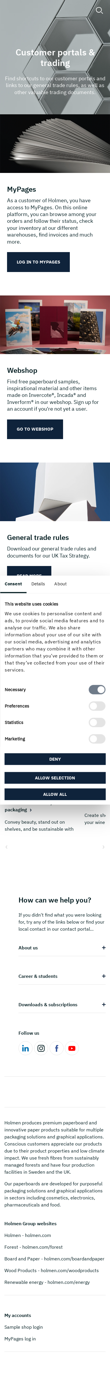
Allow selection (55, 777)
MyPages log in (20, 1339)
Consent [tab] (13, 584)
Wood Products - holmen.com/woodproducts (51, 1270)
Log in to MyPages (38, 262)
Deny (55, 759)
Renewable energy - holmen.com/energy (47, 1282)
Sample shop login (23, 1327)
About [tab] (60, 584)
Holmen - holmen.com (27, 1235)
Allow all (55, 794)
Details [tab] (38, 584)
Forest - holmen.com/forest (33, 1247)
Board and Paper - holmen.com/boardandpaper (54, 1259)
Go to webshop (35, 429)
